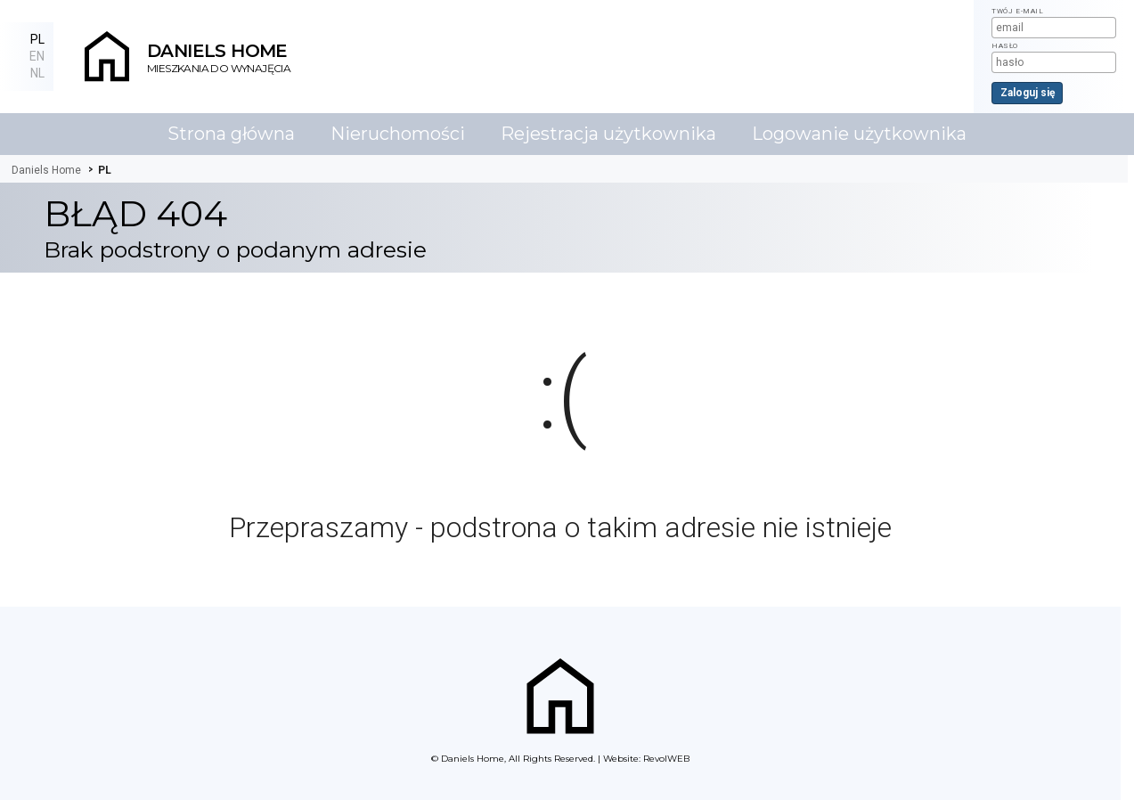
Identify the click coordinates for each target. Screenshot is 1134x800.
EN (37, 56)
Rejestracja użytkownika (608, 133)
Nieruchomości (397, 133)
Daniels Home (472, 758)
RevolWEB (666, 758)
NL (37, 73)
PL (37, 39)
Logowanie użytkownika (859, 133)
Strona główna (231, 133)
